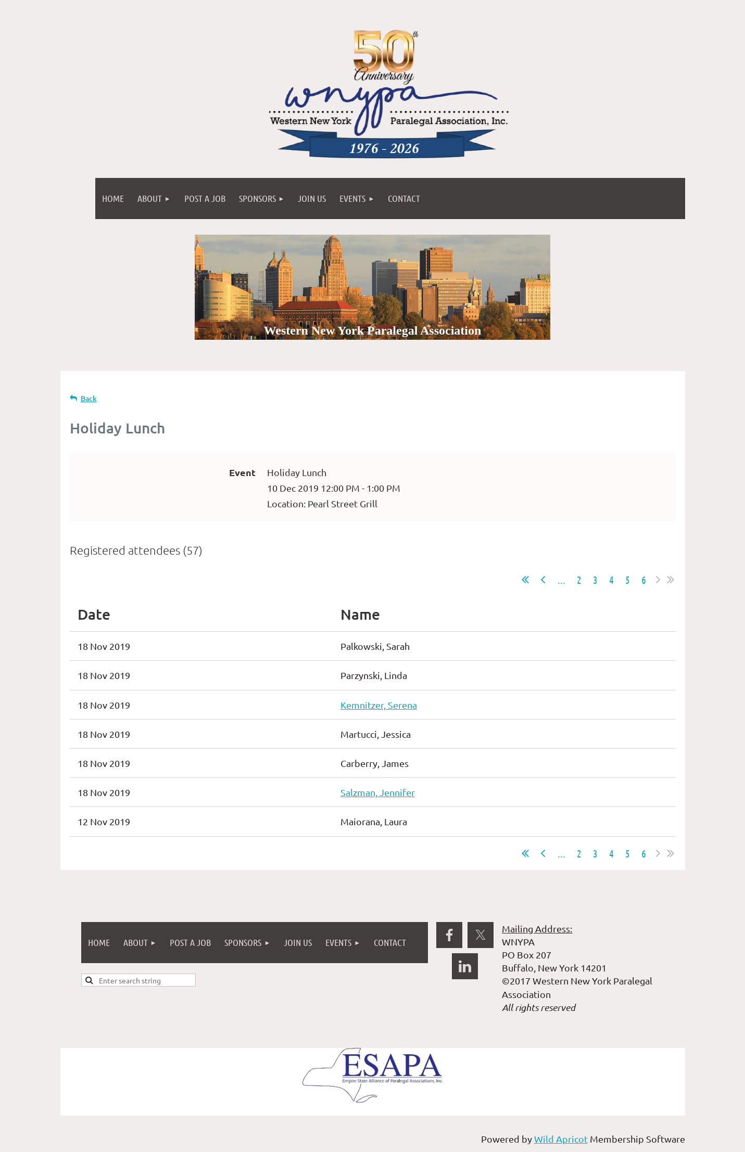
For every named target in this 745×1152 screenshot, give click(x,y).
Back (89, 398)
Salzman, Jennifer (377, 792)
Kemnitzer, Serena (378, 704)
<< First (525, 579)
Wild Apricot (561, 1138)
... (561, 579)
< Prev (543, 579)
